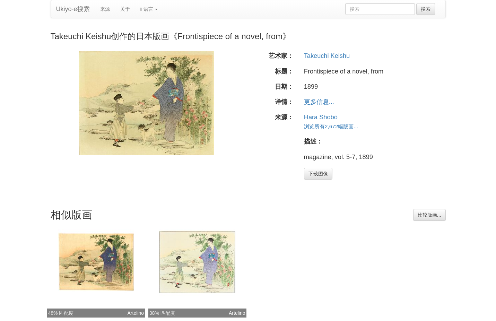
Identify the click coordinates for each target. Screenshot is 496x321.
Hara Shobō (321, 117)
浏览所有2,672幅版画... (331, 126)
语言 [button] (149, 9)
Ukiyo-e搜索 (73, 9)
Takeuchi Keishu (327, 55)
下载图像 (318, 173)
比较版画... (429, 215)
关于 (125, 9)
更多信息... (319, 101)
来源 (105, 9)
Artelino (136, 313)
